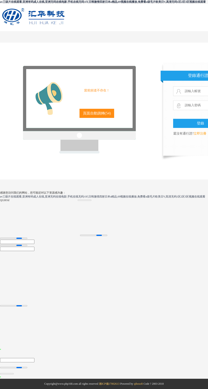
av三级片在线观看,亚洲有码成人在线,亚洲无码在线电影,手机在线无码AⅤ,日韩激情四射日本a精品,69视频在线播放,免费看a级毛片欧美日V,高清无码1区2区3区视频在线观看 (103, 1)
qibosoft (138, 383)
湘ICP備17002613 (109, 383)
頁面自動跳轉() (97, 113)
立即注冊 (200, 133)
